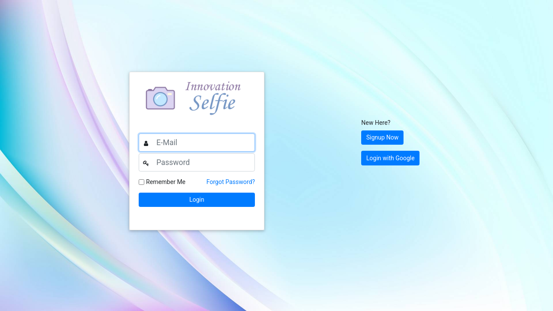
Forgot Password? (231, 181)
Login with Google (390, 158)
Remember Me (165, 181)
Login (196, 199)
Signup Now (382, 137)
